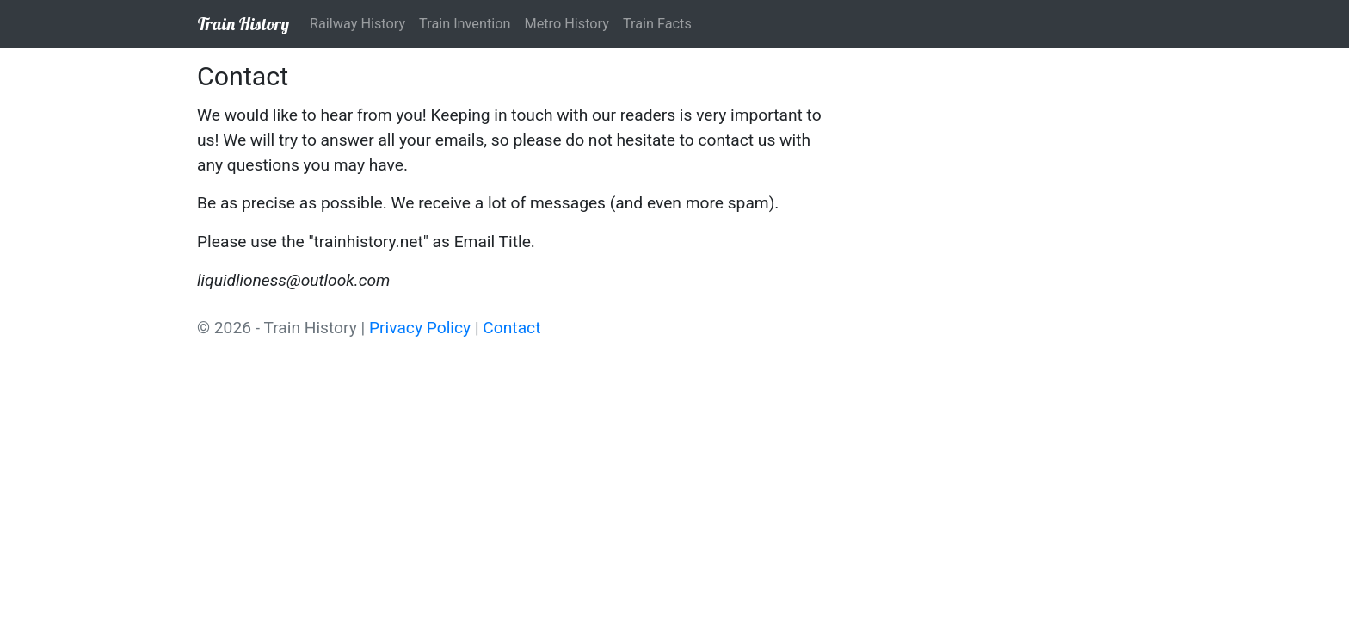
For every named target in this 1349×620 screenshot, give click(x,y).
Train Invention (464, 24)
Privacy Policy (420, 328)
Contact (511, 328)
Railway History (357, 24)
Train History (243, 23)
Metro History (566, 24)
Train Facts (657, 24)
